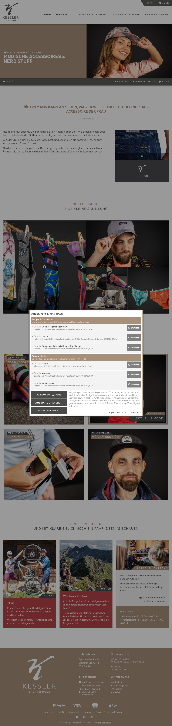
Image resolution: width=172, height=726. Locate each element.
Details (37, 326)
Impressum (114, 412)
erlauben (135, 328)
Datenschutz (135, 412)
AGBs (124, 412)
